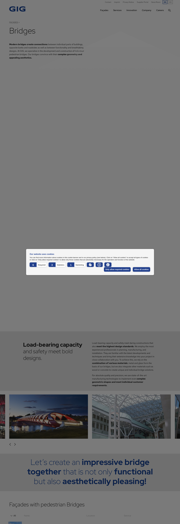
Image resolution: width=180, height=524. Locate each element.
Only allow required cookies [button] (117, 269)
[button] (38, 264)
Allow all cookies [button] (141, 269)
